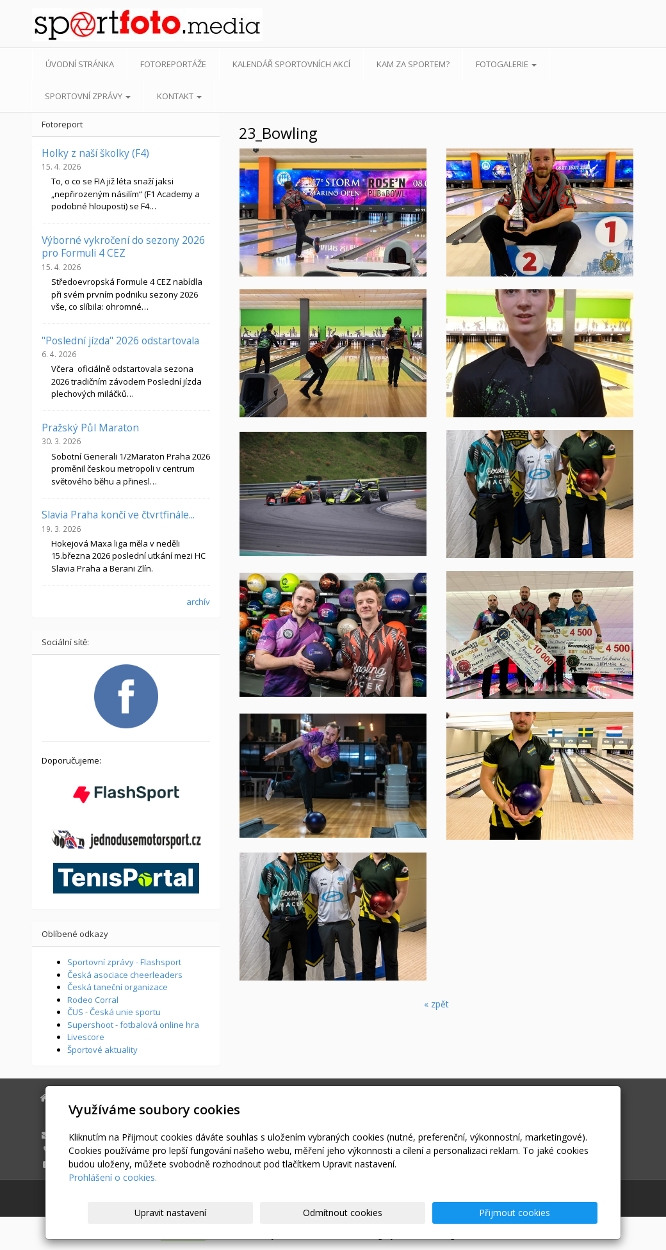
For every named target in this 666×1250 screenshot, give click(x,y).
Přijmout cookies (548, 1212)
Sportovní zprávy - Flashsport (124, 962)
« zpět (436, 1004)
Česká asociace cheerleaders (125, 975)
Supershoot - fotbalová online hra (133, 1024)
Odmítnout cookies (443, 1212)
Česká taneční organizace (117, 987)
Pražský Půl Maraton (90, 428)
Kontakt (179, 96)
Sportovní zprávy (88, 96)
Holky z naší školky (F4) (95, 153)
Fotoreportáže (173, 64)
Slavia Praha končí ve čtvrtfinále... (118, 515)
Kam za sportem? (413, 64)
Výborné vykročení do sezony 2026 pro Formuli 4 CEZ (123, 246)
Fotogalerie (506, 64)
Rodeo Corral (92, 1000)
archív (198, 601)
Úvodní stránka (79, 64)
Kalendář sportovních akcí (291, 64)
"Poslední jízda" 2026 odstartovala (120, 340)
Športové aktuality (102, 1049)
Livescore (85, 1037)
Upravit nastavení (339, 1212)
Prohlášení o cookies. (113, 1177)
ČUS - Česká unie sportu (114, 1012)
